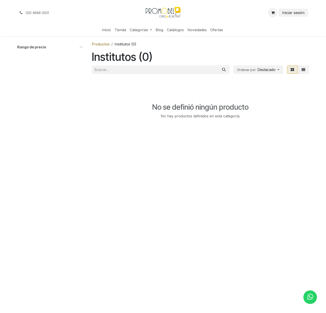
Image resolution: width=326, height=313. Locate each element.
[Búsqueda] (224, 69)
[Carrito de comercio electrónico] (273, 12)
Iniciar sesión (293, 12)
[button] (258, 69)
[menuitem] (106, 29)
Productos (101, 44)
